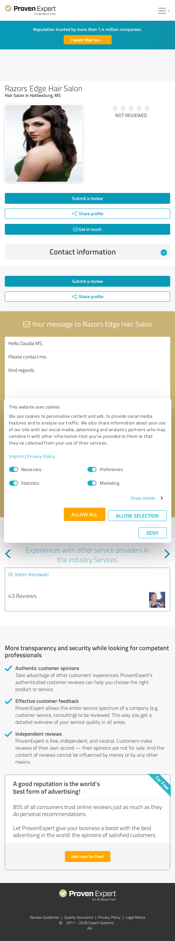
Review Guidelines (45, 917)
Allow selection (137, 515)
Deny (152, 532)
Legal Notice (135, 917)
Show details (143, 498)
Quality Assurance (78, 917)
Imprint (16, 456)
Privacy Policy (41, 456)
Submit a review (87, 198)
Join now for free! (87, 856)
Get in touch (87, 229)
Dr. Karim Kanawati (28, 574)
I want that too (85, 39)
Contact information (108, 251)
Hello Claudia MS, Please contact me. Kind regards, (87, 372)
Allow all (84, 514)
